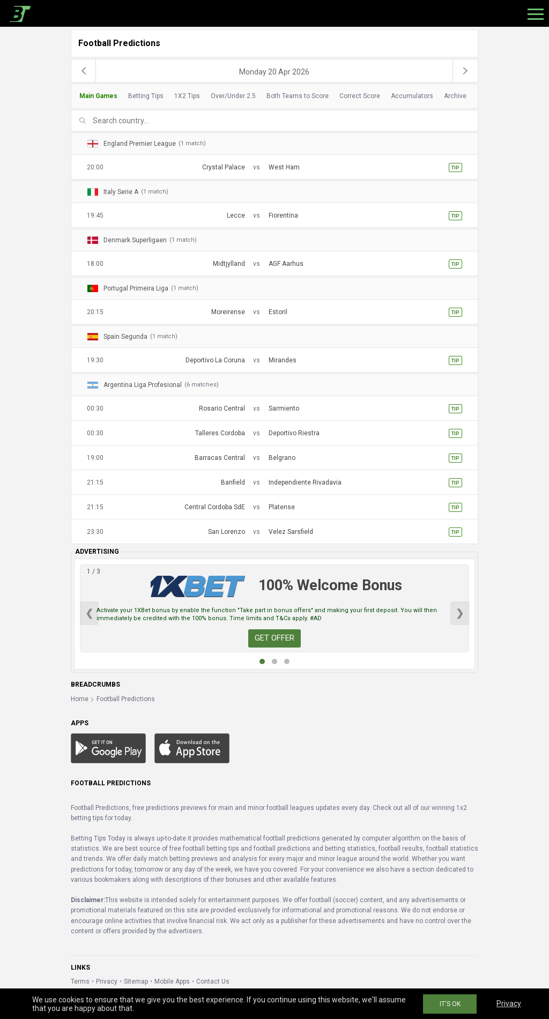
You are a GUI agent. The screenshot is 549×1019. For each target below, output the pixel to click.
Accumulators (412, 96)
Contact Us (212, 981)
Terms (80, 981)
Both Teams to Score (297, 96)
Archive (455, 96)
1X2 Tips (187, 96)
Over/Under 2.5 (233, 96)
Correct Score (359, 96)
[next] (465, 70)
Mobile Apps (172, 981)
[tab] (271, 96)
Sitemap (136, 981)
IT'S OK (450, 1004)
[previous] (83, 70)
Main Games (98, 96)
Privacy (106, 981)
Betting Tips (146, 96)
